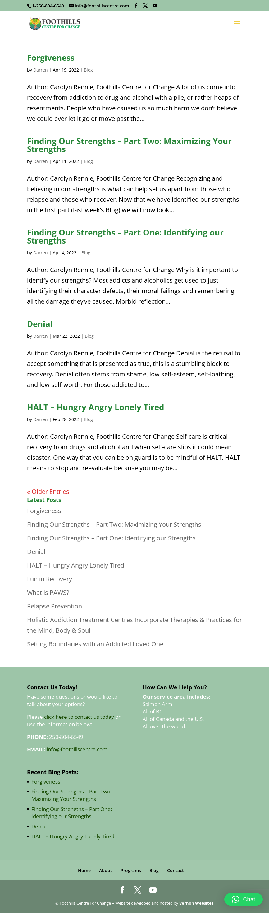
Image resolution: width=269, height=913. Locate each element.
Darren (40, 70)
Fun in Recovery (49, 579)
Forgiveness (51, 57)
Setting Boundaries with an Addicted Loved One (95, 644)
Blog (88, 70)
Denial (40, 323)
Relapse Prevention (54, 606)
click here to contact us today (79, 716)
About (105, 870)
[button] (243, 899)
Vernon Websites (196, 903)
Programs (131, 870)
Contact (175, 870)
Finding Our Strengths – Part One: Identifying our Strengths (125, 236)
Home (84, 870)
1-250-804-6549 (48, 6)
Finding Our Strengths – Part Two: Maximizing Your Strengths (129, 145)
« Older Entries (48, 491)
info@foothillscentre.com (77, 749)
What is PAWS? (48, 592)
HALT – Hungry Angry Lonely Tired (95, 407)
